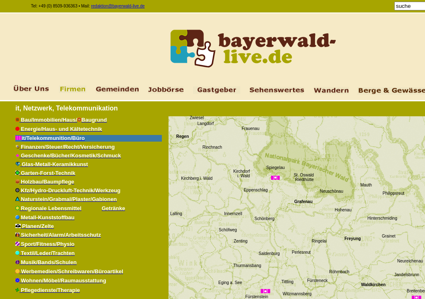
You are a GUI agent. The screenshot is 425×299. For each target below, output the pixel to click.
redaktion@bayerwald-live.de (117, 6)
